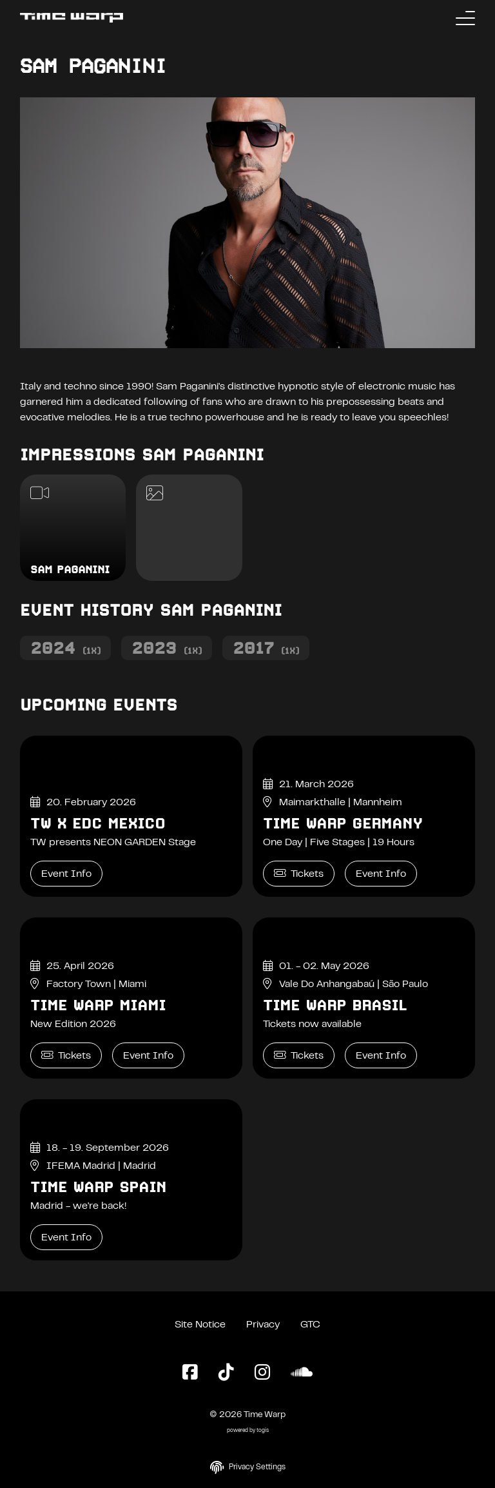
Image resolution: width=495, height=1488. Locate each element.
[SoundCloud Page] (301, 1373)
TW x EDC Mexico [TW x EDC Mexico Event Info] (97, 823)
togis (263, 1431)
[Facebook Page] (190, 1373)
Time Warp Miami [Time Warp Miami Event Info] (98, 1005)
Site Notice (200, 1324)
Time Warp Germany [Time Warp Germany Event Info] (342, 823)
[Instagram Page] (262, 1373)
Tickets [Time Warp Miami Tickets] (66, 1055)
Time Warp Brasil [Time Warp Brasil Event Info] (335, 1005)
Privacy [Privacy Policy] (263, 1324)
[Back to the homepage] (71, 17)
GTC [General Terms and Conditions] (310, 1324)
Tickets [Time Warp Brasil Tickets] (299, 1055)
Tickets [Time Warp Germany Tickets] (299, 873)
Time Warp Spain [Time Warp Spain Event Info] (98, 1187)
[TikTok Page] (226, 1373)
